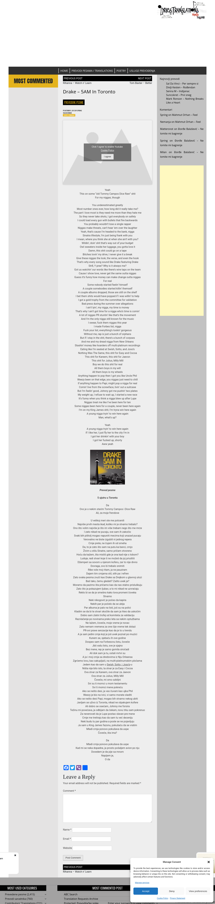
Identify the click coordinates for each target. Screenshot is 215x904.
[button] (208, 862)
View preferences (198, 891)
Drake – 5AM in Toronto (89, 91)
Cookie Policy (162, 898)
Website (67, 849)
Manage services (142, 883)
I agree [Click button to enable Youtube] (107, 158)
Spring (85, 110)
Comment (69, 792)
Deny (172, 891)
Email (67, 840)
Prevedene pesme (73, 102)
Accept (145, 891)
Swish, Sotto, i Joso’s (118, 665)
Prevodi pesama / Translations (92, 71)
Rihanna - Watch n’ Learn (35, 858)
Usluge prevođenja (142, 71)
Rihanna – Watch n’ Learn (77, 83)
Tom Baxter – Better (140, 83)
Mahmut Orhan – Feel (185, 115)
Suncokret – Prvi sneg (178, 95)
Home (64, 71)
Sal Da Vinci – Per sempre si (182, 83)
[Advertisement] (107, 43)
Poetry (121, 71)
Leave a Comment (71, 116)
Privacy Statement (177, 898)
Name (67, 831)
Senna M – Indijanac (178, 91)
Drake (72, 113)
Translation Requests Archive (81, 900)
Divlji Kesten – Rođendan (180, 87)
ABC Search (70, 896)
